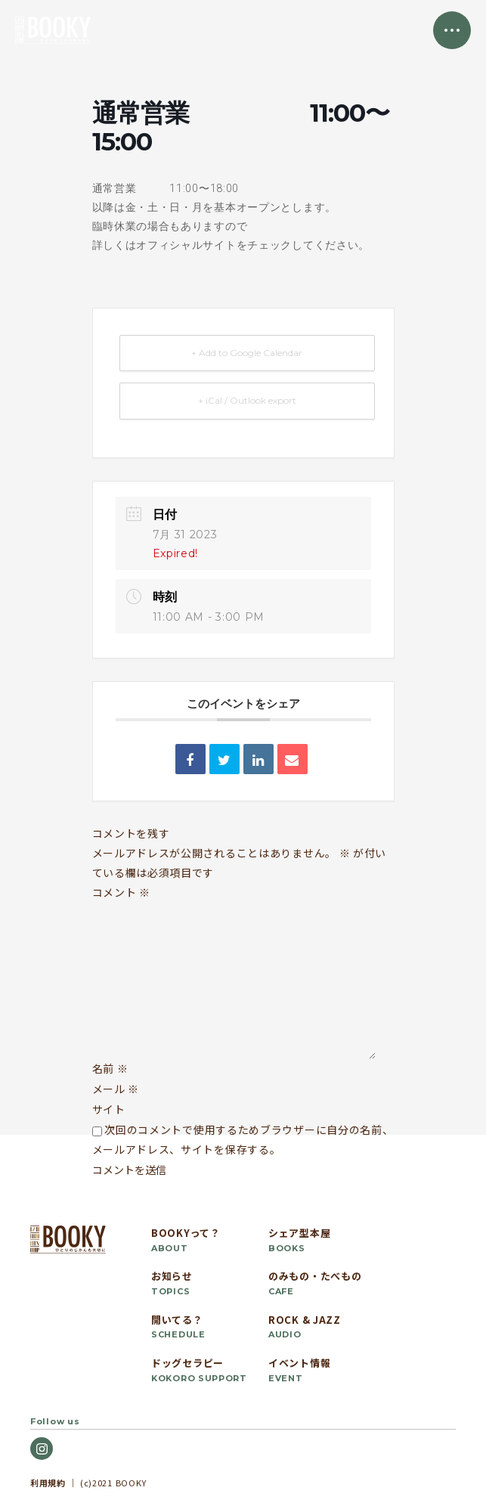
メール (116, 1088)
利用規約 (48, 1483)
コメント (121, 892)
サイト (108, 1109)
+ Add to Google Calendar (246, 352)
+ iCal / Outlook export (247, 400)
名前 (110, 1068)
